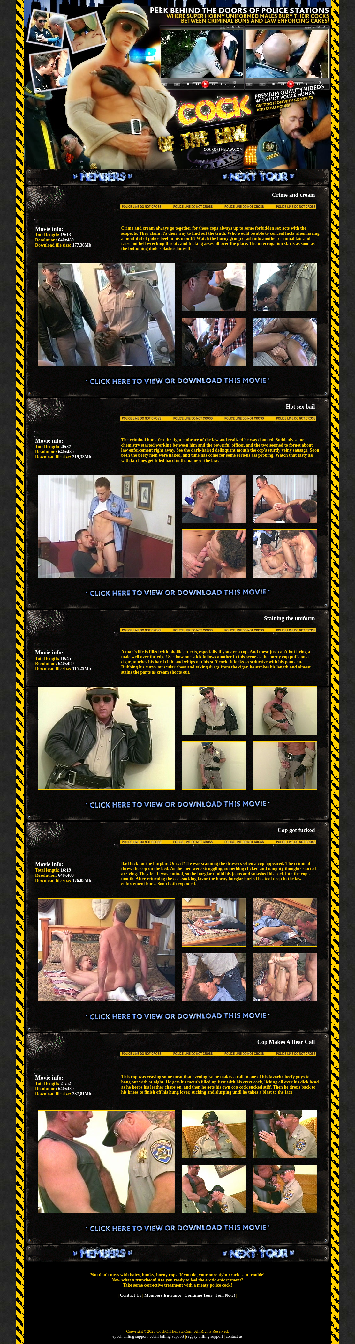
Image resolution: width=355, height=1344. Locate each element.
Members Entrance (162, 1295)
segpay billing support (204, 1336)
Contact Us (130, 1295)
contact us (234, 1336)
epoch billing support (130, 1336)
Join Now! (225, 1295)
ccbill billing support (167, 1336)
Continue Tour (198, 1295)
